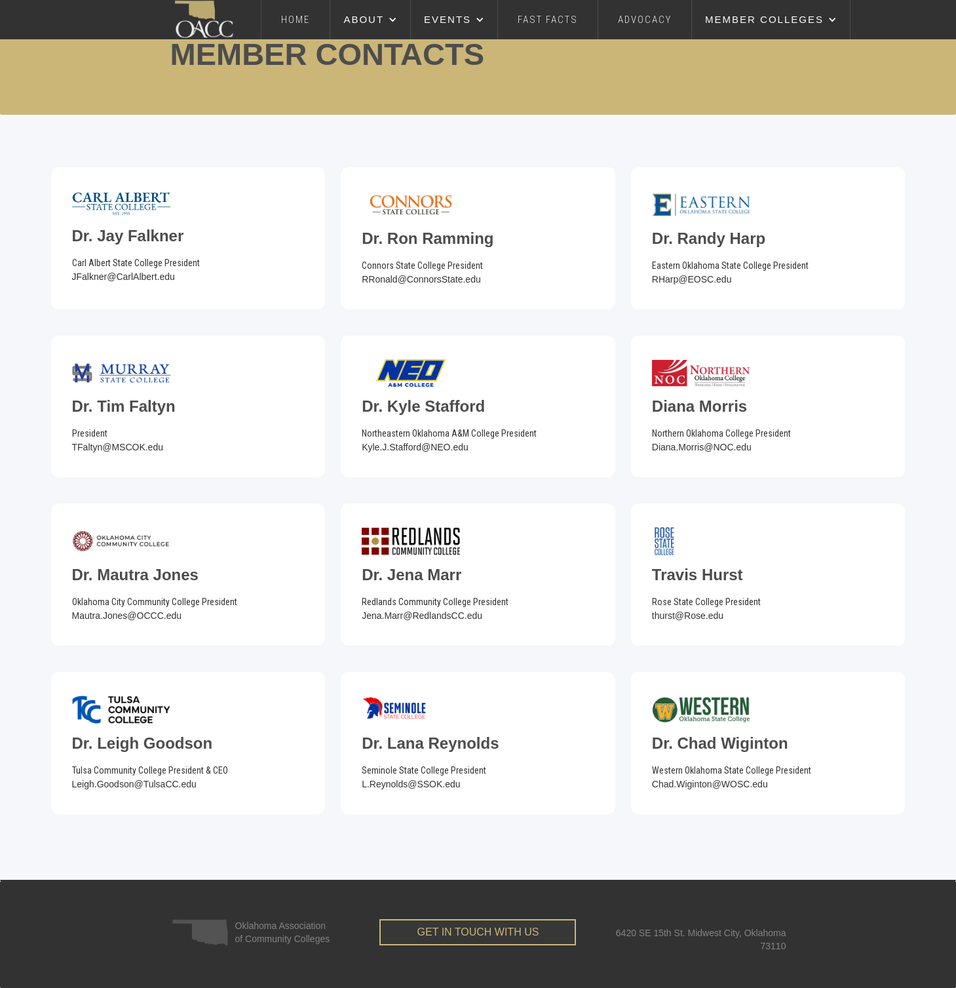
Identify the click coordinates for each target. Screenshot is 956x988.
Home (295, 20)
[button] (370, 19)
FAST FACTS (548, 20)
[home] (218, 20)
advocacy (645, 20)
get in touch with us (478, 932)
